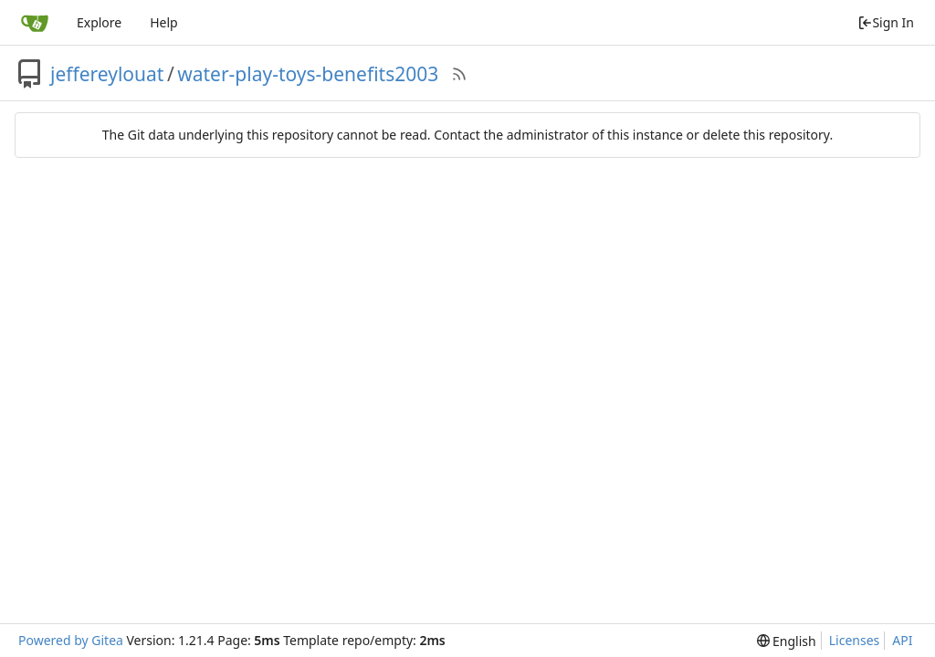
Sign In (885, 22)
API (902, 640)
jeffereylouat (106, 74)
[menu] (786, 641)
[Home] (34, 22)
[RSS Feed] (459, 74)
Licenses (854, 640)
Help (164, 22)
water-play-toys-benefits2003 (307, 74)
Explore (99, 22)
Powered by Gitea (70, 640)
